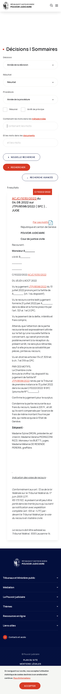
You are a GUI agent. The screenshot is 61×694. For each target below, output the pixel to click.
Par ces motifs (40, 222)
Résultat (7, 74)
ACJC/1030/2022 (24, 198)
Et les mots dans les (19, 135)
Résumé (13, 109)
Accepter (30, 687)
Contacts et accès (17, 637)
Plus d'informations (21, 680)
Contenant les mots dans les (24, 118)
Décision (7, 57)
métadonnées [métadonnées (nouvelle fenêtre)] (39, 118)
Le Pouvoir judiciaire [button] (30, 597)
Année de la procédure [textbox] (18, 99)
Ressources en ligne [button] (30, 616)
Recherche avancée (41, 177)
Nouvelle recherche (22, 157)
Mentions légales (30, 664)
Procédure (8, 92)
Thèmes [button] (30, 606)
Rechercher (17, 167)
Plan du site (30, 660)
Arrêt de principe (35, 109)
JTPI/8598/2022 (37, 286)
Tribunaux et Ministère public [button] (30, 577)
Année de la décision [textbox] (17, 64)
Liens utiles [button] (30, 625)
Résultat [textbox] (11, 82)
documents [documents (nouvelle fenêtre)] (29, 135)
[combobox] (30, 65)
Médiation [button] (30, 587)
